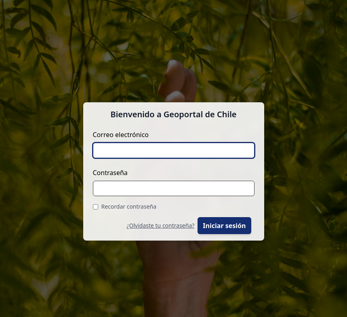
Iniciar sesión (224, 225)
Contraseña (110, 172)
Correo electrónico (121, 134)
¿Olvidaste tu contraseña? (160, 225)
